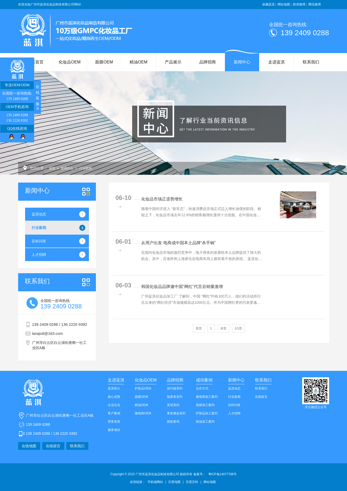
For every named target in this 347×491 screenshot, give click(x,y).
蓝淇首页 (35, 62)
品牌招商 (207, 62)
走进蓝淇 (276, 62)
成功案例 (204, 380)
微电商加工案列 (207, 397)
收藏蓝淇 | (269, 4)
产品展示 (173, 62)
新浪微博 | (300, 4)
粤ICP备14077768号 (222, 474)
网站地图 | (284, 4)
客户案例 (114, 413)
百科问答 (39, 241)
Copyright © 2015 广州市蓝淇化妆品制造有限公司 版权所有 (158, 474)
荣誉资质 (114, 421)
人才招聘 (39, 254)
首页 (52, 168)
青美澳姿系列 (176, 413)
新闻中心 (242, 62)
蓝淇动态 (39, 214)
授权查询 (173, 421)
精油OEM (138, 62)
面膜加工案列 (205, 405)
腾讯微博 (314, 4)
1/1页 (238, 328)
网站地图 (209, 482)
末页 (223, 328)
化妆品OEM (69, 62)
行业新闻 (85, 168)
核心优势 (114, 397)
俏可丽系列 (174, 388)
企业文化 (114, 405)
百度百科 (192, 482)
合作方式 (202, 388)
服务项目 (114, 430)
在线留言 (53, 446)
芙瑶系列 (173, 405)
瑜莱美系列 (174, 397)
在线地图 (29, 446)
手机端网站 (155, 482)
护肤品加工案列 (207, 413)
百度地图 (174, 482)
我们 (37, 281)
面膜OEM (104, 62)
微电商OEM (143, 413)
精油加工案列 (205, 421)
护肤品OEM (143, 388)
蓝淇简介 (114, 388)
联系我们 (311, 62)
